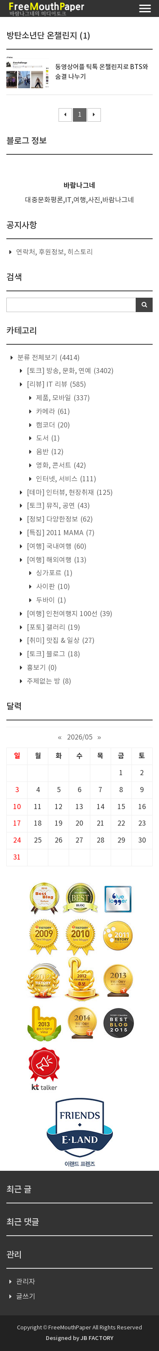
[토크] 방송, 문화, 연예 (69, 371)
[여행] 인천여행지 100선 (68, 614)
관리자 (25, 1282)
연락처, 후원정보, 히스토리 (54, 252)
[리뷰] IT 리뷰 (55, 384)
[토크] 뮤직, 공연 (57, 506)
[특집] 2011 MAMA (60, 533)
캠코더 (52, 425)
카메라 (52, 412)
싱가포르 (53, 573)
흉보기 (41, 668)
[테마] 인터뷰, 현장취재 (69, 493)
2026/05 (79, 737)
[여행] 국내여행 (55, 546)
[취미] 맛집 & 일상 (60, 641)
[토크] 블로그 (52, 654)
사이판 (52, 587)
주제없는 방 (48, 681)
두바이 (50, 600)
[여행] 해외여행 (55, 560)
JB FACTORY (97, 1338)
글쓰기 (25, 1297)
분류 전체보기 (48, 358)
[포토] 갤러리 (52, 627)
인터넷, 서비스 (65, 479)
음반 (49, 452)
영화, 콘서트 (60, 465)
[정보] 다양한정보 (59, 519)
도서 (47, 438)
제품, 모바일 (62, 398)
